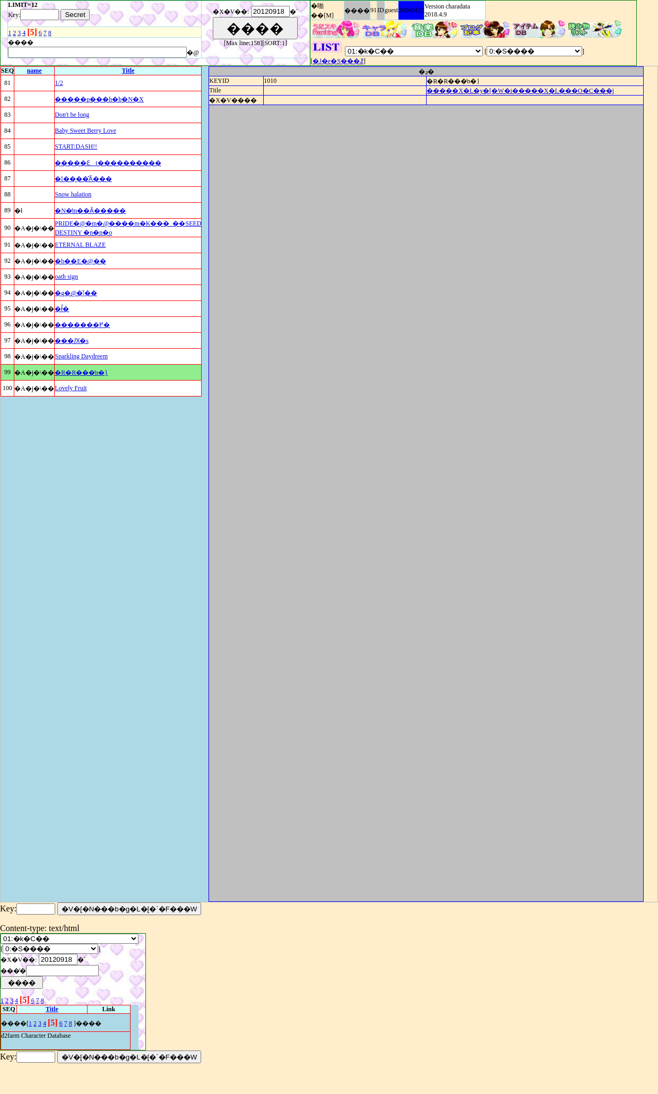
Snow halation (73, 194)
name (34, 70)
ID (380, 10)
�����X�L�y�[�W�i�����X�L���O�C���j (520, 90)
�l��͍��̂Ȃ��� (83, 179)
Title (128, 70)
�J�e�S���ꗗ (338, 61)
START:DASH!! (76, 146)
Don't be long (72, 114)
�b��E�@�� (80, 261)
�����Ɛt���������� (108, 163)
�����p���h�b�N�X (99, 99)
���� (357, 10)
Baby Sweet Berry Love (85, 130)
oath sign (66, 276)
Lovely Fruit (70, 388)
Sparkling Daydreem (81, 356)
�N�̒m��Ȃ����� (90, 210)
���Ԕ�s (72, 340)
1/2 (59, 83)
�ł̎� (62, 309)
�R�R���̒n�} (81, 372)
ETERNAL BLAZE (80, 244)
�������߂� (82, 325)
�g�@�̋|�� (76, 293)
